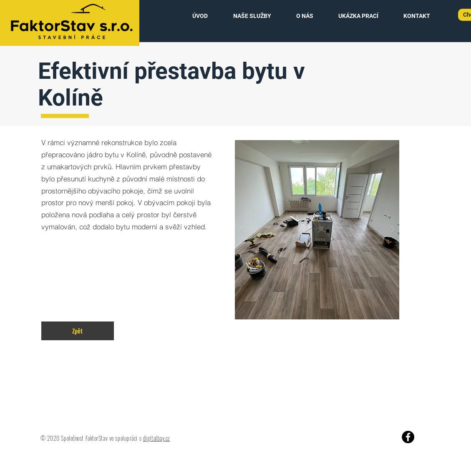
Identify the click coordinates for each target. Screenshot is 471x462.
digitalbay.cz (156, 438)
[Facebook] (408, 437)
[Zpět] (77, 330)
